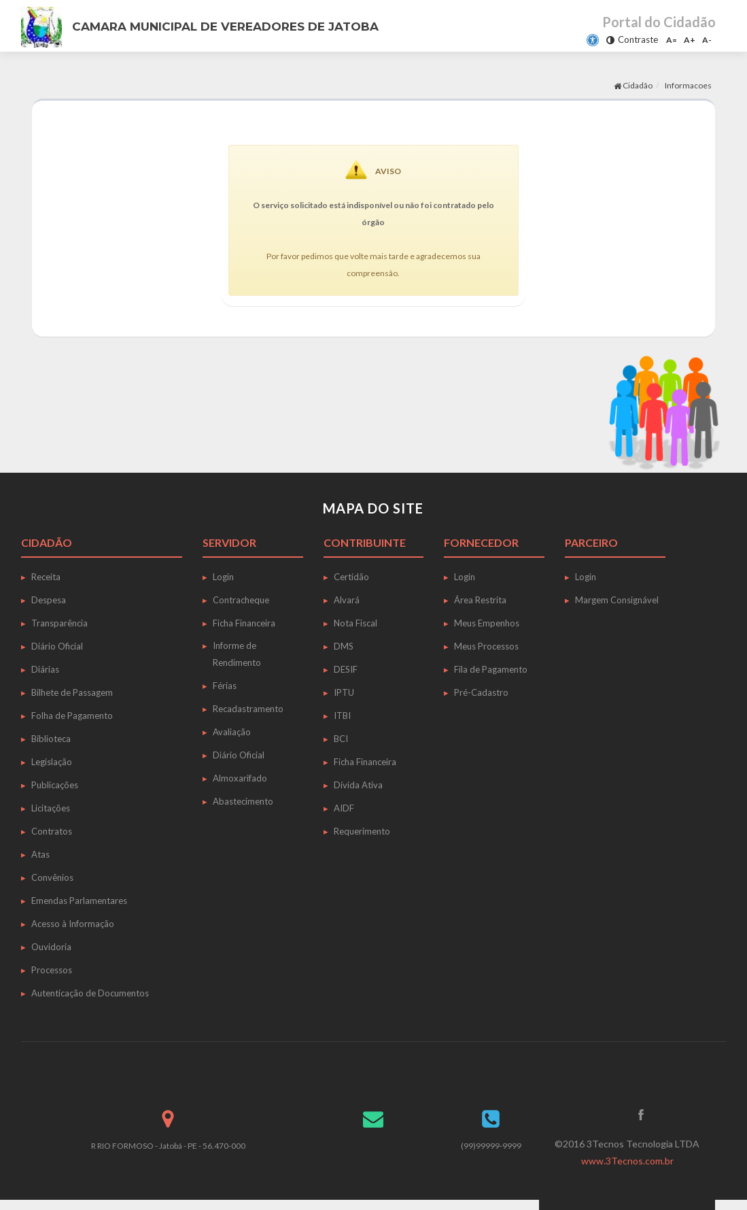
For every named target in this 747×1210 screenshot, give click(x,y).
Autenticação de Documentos (90, 993)
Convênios (52, 877)
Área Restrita (480, 599)
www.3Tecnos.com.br (627, 1160)
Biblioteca (51, 738)
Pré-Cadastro (481, 692)
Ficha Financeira (244, 623)
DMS (343, 646)
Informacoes (688, 85)
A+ (689, 40)
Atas (40, 854)
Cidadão (633, 85)
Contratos (51, 831)
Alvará (347, 599)
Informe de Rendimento (237, 654)
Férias (225, 685)
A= (671, 40)
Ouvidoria (51, 946)
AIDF (344, 808)
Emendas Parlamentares (79, 900)
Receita (45, 576)
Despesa (48, 599)
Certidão (351, 576)
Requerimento (362, 831)
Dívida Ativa (358, 784)
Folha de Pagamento (72, 715)
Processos (51, 969)
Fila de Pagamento (490, 669)
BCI (341, 738)
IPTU (344, 692)
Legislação (51, 761)
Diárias (45, 669)
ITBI (342, 715)
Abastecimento (243, 801)
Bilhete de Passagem (72, 692)
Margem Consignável (617, 599)
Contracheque (241, 599)
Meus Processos (486, 646)
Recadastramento (248, 708)
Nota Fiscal (355, 623)
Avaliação (232, 731)
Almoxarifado (240, 778)
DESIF (346, 669)
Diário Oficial (57, 646)
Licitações (50, 808)
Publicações (54, 784)
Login (223, 576)
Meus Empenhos (486, 623)
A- (707, 40)
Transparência (59, 623)
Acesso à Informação (72, 923)
